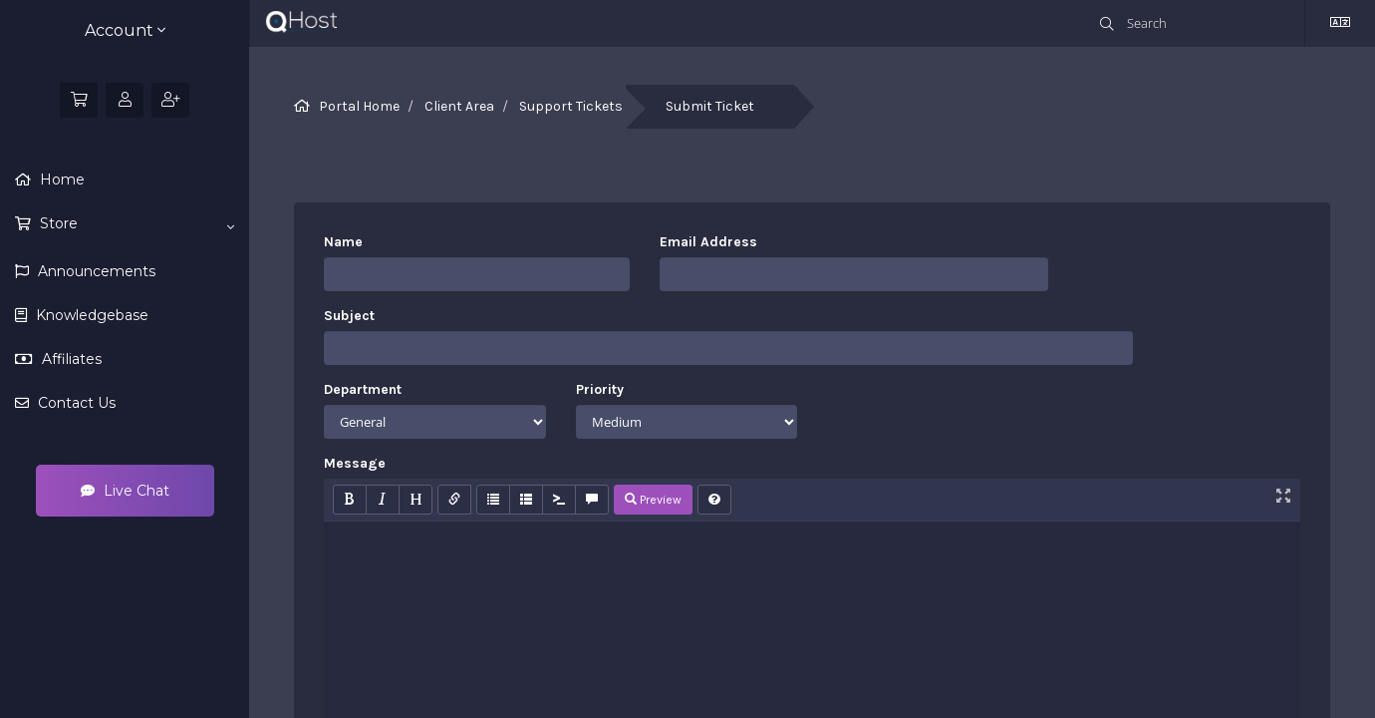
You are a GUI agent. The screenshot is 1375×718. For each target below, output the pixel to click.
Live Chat (125, 491)
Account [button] (125, 30)
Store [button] (135, 224)
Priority (600, 389)
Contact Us (75, 403)
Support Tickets (571, 106)
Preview (653, 500)
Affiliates (70, 359)
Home (60, 179)
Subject (349, 315)
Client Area (459, 106)
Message (355, 463)
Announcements (94, 271)
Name (343, 241)
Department (363, 389)
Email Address (708, 241)
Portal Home (359, 106)
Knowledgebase (90, 315)
